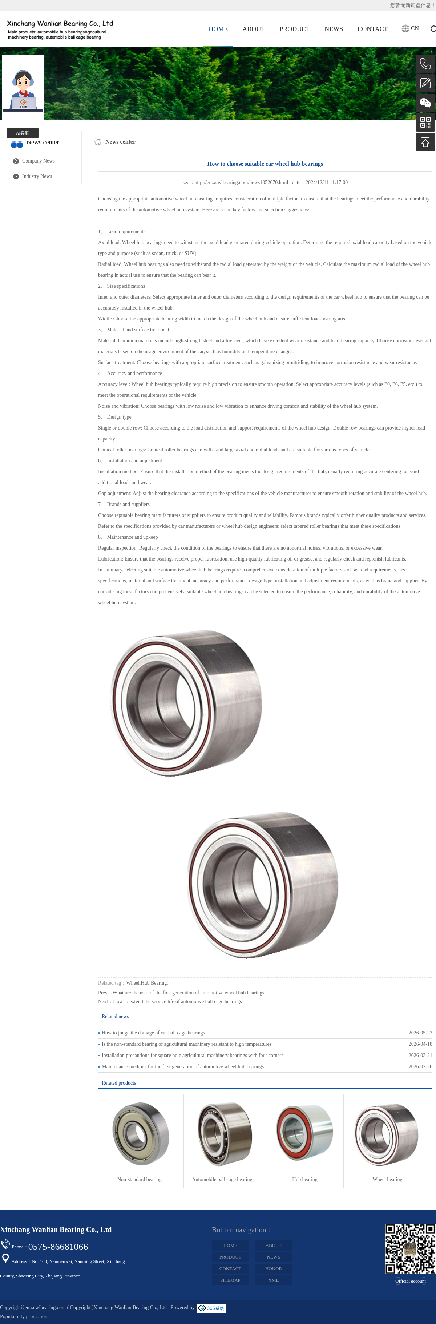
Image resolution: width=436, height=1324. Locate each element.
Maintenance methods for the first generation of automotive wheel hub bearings (183, 1066)
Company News (38, 161)
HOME (218, 29)
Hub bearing (305, 1179)
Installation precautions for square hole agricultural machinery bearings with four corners (192, 1055)
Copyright (80, 1307)
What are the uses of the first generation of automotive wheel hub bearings (189, 993)
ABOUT (253, 29)
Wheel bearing (388, 1179)
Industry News (37, 176)
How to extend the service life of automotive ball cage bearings (177, 1001)
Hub (145, 983)
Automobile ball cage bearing (222, 1179)
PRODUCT (294, 29)
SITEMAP (230, 1280)
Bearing (159, 983)
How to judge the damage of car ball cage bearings (153, 1033)
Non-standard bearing (139, 1179)
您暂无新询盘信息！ (413, 5)
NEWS (333, 29)
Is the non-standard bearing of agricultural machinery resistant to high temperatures (186, 1044)
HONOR (273, 1268)
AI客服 (22, 133)
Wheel (133, 983)
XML (274, 1280)
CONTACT (373, 29)
